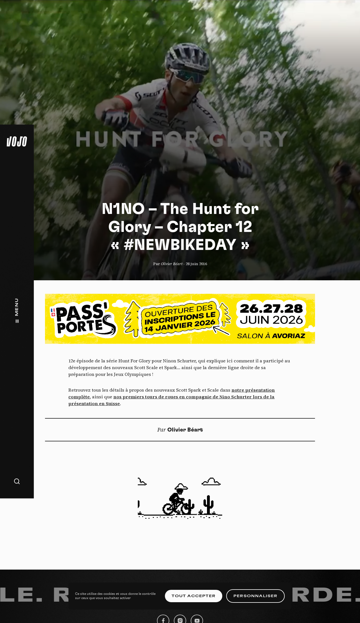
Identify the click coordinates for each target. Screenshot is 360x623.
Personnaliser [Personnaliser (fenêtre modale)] (255, 596)
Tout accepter (193, 596)
